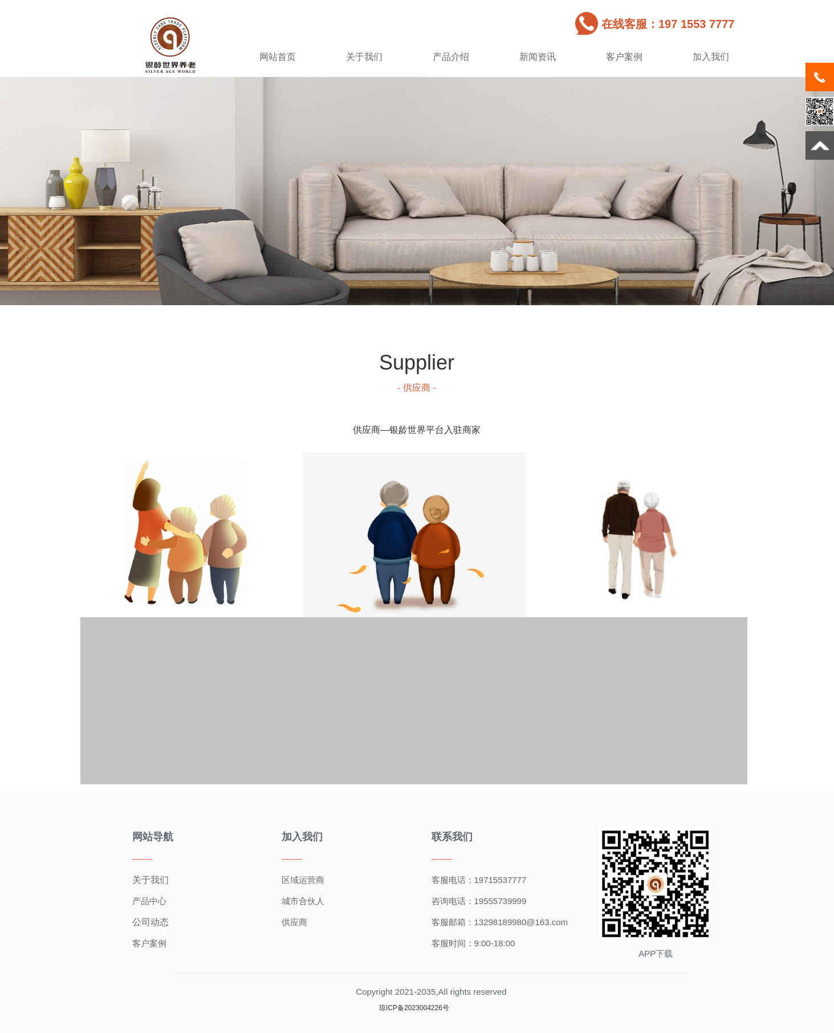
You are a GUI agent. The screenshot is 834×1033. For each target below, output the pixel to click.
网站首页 (277, 57)
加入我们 (711, 57)
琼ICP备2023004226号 (414, 1008)
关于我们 (364, 57)
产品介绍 (451, 57)
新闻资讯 (537, 57)
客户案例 (624, 57)
